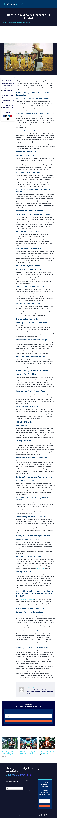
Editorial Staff (5, 22)
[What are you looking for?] (14, 788)
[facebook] (39, 815)
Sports (19, 11)
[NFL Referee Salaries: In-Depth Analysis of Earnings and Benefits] (10, 737)
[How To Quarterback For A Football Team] (47, 737)
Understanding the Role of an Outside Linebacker (8, 83)
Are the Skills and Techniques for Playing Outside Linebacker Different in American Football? (8, 105)
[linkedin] (50, 815)
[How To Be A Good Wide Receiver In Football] (28, 737)
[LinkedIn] (9, 116)
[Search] (7, 788)
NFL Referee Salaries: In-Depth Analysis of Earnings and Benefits (9, 753)
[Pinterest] (11, 116)
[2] (13, 3)
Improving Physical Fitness (8, 90)
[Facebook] (4, 116)
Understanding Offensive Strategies (8, 95)
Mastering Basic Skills (7, 85)
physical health (40, 568)
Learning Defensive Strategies (8, 88)
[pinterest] (46, 815)
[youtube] (48, 815)
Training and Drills (6, 97)
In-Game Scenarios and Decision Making (8, 100)
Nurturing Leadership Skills (8, 93)
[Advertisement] (28, 34)
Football (23, 11)
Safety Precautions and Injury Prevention (8, 102)
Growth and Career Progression (8, 107)
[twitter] (41, 815)
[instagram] (44, 815)
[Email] (7, 118)
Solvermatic (14, 11)
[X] (6, 116)
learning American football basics (26, 599)
